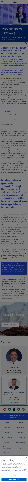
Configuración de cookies (14, 477)
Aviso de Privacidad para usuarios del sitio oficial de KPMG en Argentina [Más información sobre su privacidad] (13, 471)
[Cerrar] (26, 458)
